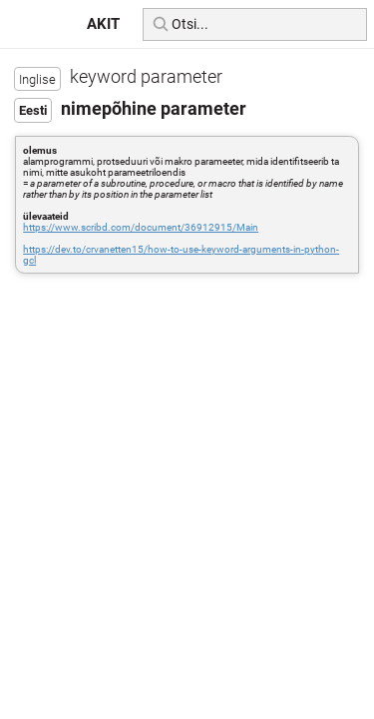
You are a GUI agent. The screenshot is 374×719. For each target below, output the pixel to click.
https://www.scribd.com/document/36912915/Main (140, 227)
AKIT (103, 24)
